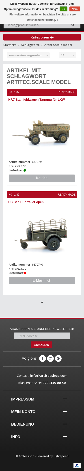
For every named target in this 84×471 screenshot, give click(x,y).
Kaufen (41, 178)
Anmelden (41, 345)
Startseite (10, 45)
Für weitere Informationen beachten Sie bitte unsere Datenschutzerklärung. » (42, 17)
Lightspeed (61, 456)
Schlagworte (30, 45)
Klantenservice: (42, 382)
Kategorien (42, 37)
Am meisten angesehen (25, 55)
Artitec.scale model (58, 45)
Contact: (42, 375)
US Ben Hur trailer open (26, 202)
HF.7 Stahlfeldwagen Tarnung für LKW (36, 99)
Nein (75, 9)
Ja (63, 9)
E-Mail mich (41, 280)
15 (62, 55)
